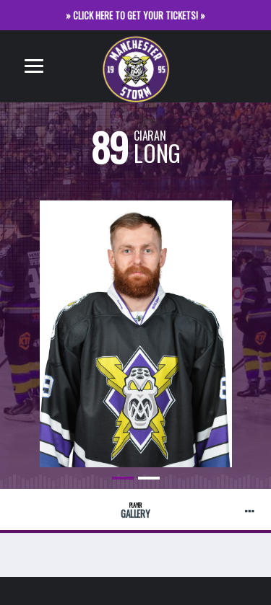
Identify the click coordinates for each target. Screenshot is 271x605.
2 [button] (149, 478)
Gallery (135, 510)
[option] (135, 323)
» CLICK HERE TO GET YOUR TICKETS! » (135, 15)
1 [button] (123, 478)
